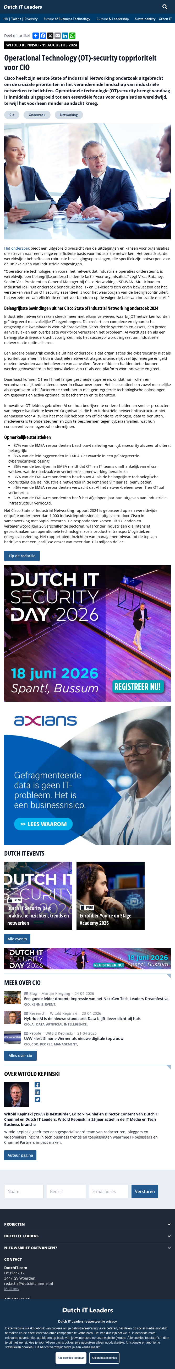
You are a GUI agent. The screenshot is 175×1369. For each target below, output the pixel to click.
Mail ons (11, 1288)
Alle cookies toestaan (71, 1357)
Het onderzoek (17, 248)
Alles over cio (20, 1055)
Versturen (145, 1191)
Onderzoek (37, 114)
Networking (69, 114)
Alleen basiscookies (104, 1357)
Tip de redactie (22, 555)
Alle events (17, 938)
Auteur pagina (20, 1155)
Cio (11, 114)
